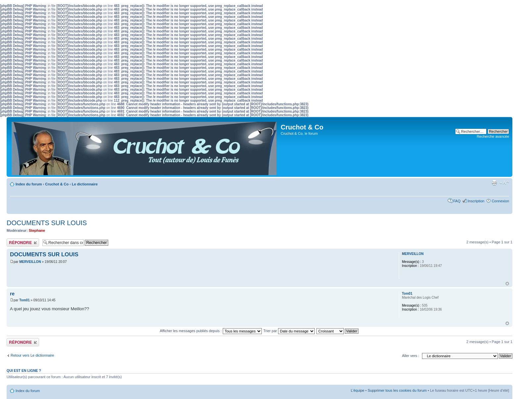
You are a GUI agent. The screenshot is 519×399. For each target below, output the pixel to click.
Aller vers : (410, 356)
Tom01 (24, 300)
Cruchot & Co (57, 184)
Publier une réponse (23, 242)
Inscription (476, 201)
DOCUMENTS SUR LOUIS (47, 222)
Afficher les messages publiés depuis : (211, 331)
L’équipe (357, 390)
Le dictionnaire (85, 184)
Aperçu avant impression (494, 183)
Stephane (37, 230)
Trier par (289, 331)
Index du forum (29, 184)
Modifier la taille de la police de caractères (504, 183)
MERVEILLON (30, 262)
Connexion (500, 201)
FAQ (456, 201)
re (12, 293)
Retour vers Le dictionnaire (32, 355)
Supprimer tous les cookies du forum (397, 390)
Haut (507, 283)
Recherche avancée (493, 136)
